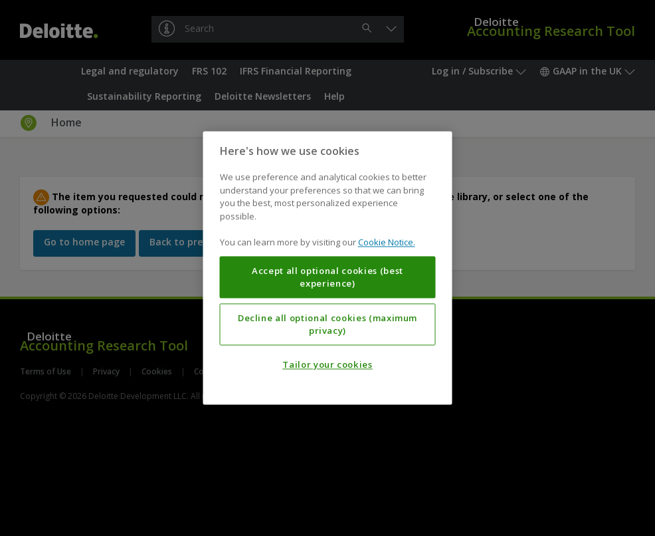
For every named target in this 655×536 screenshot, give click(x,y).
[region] (327, 267)
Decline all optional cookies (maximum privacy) (327, 324)
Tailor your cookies (327, 365)
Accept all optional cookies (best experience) (327, 277)
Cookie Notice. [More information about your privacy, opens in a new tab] (386, 243)
